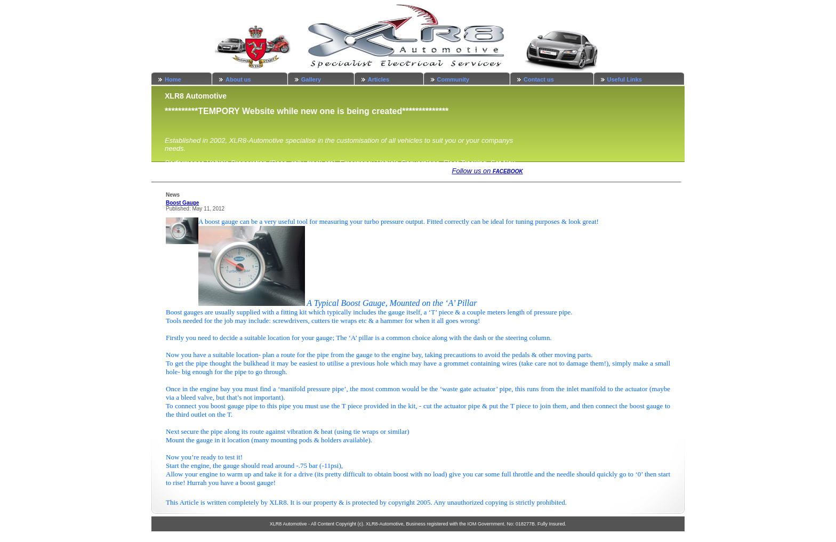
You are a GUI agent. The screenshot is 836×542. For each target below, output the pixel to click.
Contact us (539, 79)
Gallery (311, 79)
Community (453, 79)
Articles (378, 79)
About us (238, 79)
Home (173, 79)
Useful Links (624, 79)
